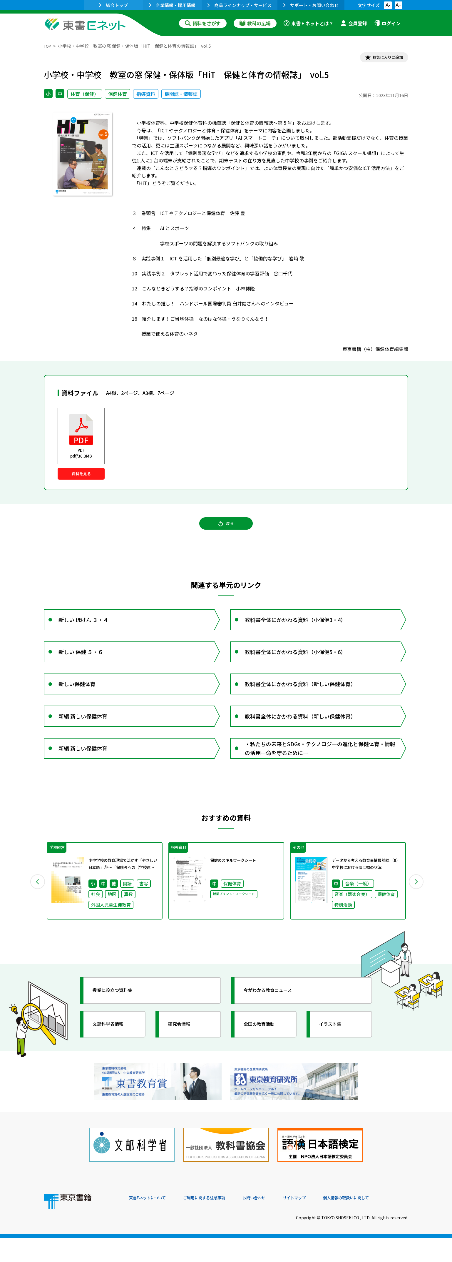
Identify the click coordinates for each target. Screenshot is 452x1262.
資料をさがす (203, 23)
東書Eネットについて (151, 1222)
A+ (398, 5)
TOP (48, 46)
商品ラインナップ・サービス (239, 5)
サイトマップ (320, 1222)
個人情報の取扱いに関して (380, 1222)
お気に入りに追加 (383, 58)
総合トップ (113, 5)
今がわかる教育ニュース (275, 1024)
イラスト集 (335, 1058)
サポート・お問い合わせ (311, 5)
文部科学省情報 (113, 1058)
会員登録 (354, 23)
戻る (226, 531)
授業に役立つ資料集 (119, 1024)
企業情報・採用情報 (172, 5)
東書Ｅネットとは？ (309, 23)
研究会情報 (184, 1058)
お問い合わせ (275, 1222)
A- (388, 5)
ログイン (387, 23)
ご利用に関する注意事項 (217, 1222)
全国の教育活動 (264, 1058)
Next (416, 913)
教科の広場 (255, 23)
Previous (35, 913)
